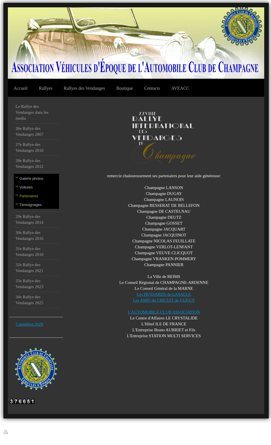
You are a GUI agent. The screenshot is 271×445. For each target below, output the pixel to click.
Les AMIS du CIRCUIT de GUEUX (163, 300)
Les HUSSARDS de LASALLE (164, 294)
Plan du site (46, 433)
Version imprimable (20, 432)
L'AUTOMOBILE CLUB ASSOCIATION (164, 312)
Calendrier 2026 (29, 324)
